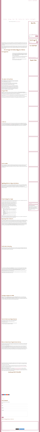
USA (17, 19)
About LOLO (30, 0)
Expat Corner (27, 19)
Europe (13, 19)
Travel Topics (5, 19)
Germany (9, 19)
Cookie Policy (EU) (32, 19)
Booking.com (30, 203)
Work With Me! (35, 0)
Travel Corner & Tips (21, 19)
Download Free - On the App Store (33, 52)
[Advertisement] (33, 192)
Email (2, 405)
